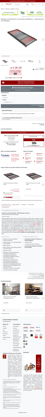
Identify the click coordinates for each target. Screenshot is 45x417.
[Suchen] (27, 4)
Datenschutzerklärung (38, 388)
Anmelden (5, 328)
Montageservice (16, 331)
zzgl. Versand (42, 68)
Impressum (5, 331)
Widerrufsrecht (16, 342)
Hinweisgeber (16, 345)
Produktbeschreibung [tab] (6, 204)
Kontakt (4, 326)
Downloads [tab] (24, 204)
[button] (35, 4)
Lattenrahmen (21, 230)
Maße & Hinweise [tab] (16, 204)
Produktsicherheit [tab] (5, 207)
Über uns (4, 339)
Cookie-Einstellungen (17, 347)
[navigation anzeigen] (2, 4)
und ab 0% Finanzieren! (22, 1)
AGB (4, 330)
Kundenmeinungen (6, 337)
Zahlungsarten (16, 326)
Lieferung (15, 328)
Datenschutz (5, 333)
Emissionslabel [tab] (31, 204)
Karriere (4, 335)
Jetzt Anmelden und (11, 144)
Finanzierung (15, 333)
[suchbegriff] (20, 4)
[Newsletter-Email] (30, 371)
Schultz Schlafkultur (36, 224)
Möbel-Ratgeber (16, 343)
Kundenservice (16, 330)
